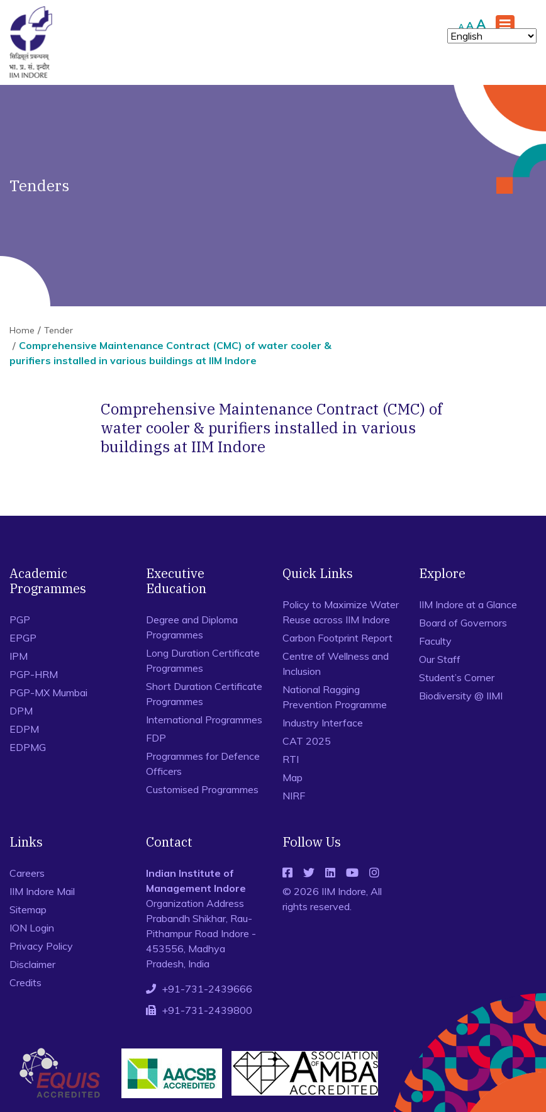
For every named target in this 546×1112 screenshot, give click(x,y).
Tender (58, 330)
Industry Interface (322, 722)
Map (292, 777)
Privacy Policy (41, 946)
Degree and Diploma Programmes (192, 627)
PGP (19, 619)
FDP (156, 737)
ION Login (31, 927)
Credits (25, 982)
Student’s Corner (456, 677)
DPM (21, 710)
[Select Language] (492, 35)
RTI (290, 759)
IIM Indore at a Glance (468, 604)
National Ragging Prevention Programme (334, 697)
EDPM (24, 729)
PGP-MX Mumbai (48, 692)
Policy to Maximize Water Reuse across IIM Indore (340, 612)
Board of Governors (463, 622)
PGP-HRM (33, 674)
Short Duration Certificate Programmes (204, 694)
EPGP (22, 637)
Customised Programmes (202, 789)
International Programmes (204, 719)
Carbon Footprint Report (337, 637)
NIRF (293, 795)
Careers (27, 873)
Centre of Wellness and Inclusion (335, 663)
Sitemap (28, 909)
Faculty (435, 641)
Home (22, 330)
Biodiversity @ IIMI (461, 695)
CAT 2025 (306, 741)
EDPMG (27, 747)
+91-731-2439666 (207, 988)
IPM (18, 656)
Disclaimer (32, 964)
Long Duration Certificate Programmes (203, 660)
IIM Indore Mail (42, 891)
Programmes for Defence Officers (203, 763)
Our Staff (439, 659)
